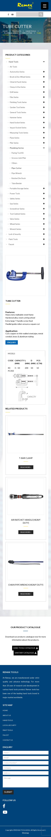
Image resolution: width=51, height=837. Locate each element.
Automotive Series (28, 72)
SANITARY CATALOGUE (25, 653)
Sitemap (25, 833)
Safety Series (28, 199)
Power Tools (28, 193)
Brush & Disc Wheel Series (28, 77)
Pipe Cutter (17, 168)
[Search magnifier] (41, 14)
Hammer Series (28, 117)
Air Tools (13, 67)
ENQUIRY (11, 342)
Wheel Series (28, 224)
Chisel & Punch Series (28, 82)
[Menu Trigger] (44, 6)
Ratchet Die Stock (19, 178)
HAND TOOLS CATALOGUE (25, 648)
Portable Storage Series (28, 188)
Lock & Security (27, 234)
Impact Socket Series (28, 128)
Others (14, 163)
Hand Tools (27, 62)
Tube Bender (17, 183)
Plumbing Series (28, 148)
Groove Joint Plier (19, 158)
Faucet (27, 244)
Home (5, 710)
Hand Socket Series (28, 122)
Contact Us (8, 740)
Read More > (25, 467)
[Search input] (28, 14)
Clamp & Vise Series (28, 87)
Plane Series (28, 138)
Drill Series (28, 92)
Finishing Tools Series (28, 102)
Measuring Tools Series (28, 133)
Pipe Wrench (17, 173)
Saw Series (28, 204)
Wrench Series (28, 229)
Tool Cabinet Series (28, 214)
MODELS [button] (11, 353)
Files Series (28, 97)
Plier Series (28, 143)
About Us (7, 715)
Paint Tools (27, 239)
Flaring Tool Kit (18, 153)
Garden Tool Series (28, 107)
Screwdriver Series (28, 209)
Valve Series (28, 219)
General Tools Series (28, 112)
